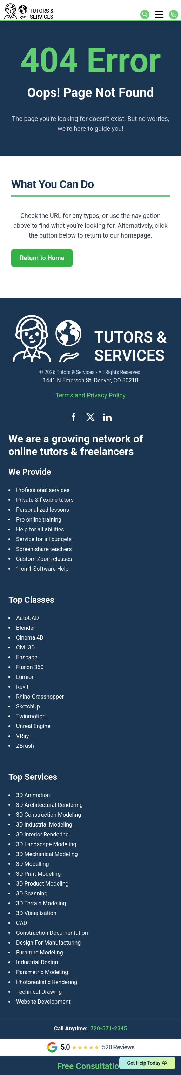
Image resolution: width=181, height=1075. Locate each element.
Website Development (43, 1001)
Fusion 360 (30, 667)
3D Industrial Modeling (44, 824)
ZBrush (25, 746)
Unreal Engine (33, 726)
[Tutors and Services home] (46, 10)
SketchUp (28, 706)
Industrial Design (37, 962)
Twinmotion (31, 716)
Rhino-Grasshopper (40, 696)
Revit (22, 687)
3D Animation (33, 795)
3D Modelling (32, 864)
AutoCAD (27, 618)
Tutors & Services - (76, 372)
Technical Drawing (39, 992)
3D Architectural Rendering (49, 805)
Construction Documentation (52, 933)
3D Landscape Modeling (46, 844)
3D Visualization (36, 913)
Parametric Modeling (42, 972)
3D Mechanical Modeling (47, 854)
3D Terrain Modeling (41, 903)
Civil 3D (25, 647)
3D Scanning (31, 893)
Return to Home (42, 257)
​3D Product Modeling (42, 883)
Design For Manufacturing (48, 942)
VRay (22, 736)
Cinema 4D (29, 637)
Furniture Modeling (39, 952)
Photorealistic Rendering (46, 982)
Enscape (27, 657)
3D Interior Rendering (42, 834)
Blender (25, 627)
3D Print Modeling (38, 873)
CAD (21, 923)
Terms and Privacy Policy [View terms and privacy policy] (90, 395)
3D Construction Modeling (48, 814)
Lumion (25, 677)
